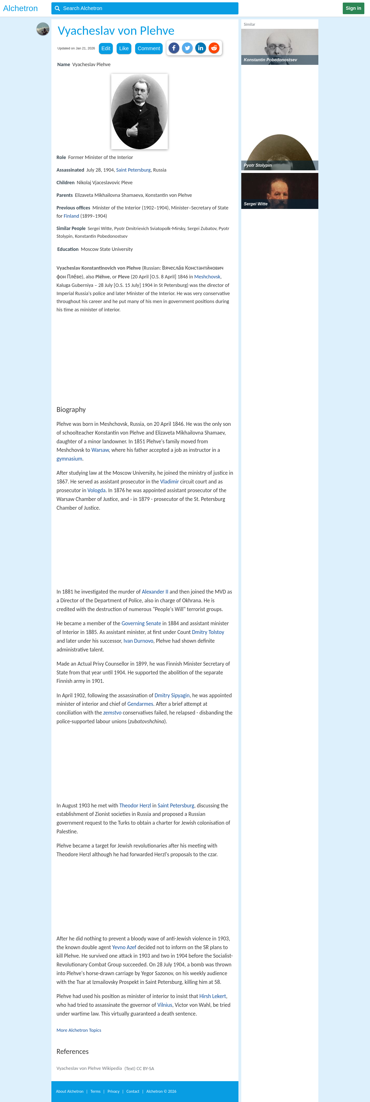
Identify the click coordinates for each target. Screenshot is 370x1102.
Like (124, 48)
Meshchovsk (207, 277)
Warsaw (100, 450)
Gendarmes (140, 704)
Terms (95, 1091)
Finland (71, 216)
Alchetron (20, 8)
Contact (132, 1091)
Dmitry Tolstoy (208, 632)
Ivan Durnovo (138, 641)
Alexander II (155, 591)
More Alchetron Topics (79, 1030)
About (70, 1091)
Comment (149, 48)
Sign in (353, 8)
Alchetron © (161, 1091)
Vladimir (169, 481)
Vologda (97, 490)
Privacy (113, 1091)
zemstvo (112, 712)
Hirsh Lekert (212, 996)
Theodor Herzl (135, 805)
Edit (105, 48)
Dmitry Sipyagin (172, 695)
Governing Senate (141, 623)
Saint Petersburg (133, 170)
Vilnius (164, 1005)
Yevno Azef (124, 947)
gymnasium (69, 458)
